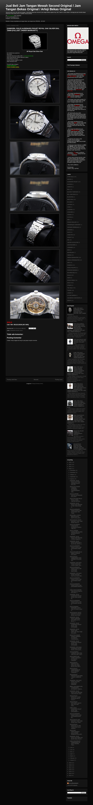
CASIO (69, 207)
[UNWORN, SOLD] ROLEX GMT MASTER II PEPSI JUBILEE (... (76, 538)
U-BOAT (69, 293)
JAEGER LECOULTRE (72, 242)
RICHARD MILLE (71, 272)
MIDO (68, 250)
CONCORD (70, 212)
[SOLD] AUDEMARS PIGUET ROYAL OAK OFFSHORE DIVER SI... (75, 579)
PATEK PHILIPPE (71, 267)
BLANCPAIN (70, 197)
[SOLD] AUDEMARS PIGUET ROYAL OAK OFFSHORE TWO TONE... (75, 511)
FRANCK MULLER (71, 222)
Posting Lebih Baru (12, 379)
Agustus (72, 478)
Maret (71, 756)
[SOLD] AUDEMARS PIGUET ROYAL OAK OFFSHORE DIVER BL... (75, 547)
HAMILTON (70, 234)
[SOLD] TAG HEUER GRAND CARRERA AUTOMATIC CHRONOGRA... (75, 637)
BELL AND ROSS (71, 194)
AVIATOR (69, 184)
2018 (70, 765)
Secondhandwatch (73, 783)
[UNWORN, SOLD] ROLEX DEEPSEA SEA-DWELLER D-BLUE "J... (75, 619)
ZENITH (69, 300)
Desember (72, 470)
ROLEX (69, 275)
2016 (70, 769)
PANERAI (69, 265)
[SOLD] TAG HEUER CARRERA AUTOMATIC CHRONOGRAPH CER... (75, 489)
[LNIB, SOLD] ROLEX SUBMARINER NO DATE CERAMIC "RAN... (75, 743)
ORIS (68, 262)
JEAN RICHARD (71, 244)
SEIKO (69, 277)
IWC (68, 239)
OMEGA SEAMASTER (72, 257)
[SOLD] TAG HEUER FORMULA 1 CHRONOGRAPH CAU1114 (79, 432)
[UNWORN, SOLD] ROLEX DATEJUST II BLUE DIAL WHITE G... (76, 542)
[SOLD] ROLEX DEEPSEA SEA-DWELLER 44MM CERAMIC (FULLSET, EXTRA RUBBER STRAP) (80, 446)
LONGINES (70, 247)
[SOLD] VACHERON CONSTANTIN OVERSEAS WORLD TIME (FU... (75, 526)
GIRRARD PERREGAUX (73, 227)
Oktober (72, 474)
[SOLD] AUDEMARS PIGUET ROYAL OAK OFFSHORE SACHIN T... (75, 602)
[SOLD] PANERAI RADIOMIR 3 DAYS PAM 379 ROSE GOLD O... (76, 608)
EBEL (68, 219)
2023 (70, 462)
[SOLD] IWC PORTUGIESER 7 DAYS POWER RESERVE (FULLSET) (76, 732)
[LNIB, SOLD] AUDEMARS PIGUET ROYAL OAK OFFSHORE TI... (75, 709)
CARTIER (69, 204)
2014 (70, 773)
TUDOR (69, 290)
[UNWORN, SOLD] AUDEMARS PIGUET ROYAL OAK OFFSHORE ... (75, 625)
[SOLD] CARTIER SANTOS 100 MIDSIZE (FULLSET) (76, 495)
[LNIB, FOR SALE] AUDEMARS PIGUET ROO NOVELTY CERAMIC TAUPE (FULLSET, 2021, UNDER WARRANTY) (76, 311)
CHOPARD (70, 209)
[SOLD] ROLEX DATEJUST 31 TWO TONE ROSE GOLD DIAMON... (75, 726)
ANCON (69, 179)
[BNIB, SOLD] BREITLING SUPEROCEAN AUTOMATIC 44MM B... (76, 688)
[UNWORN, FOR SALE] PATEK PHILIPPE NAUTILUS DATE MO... (76, 575)
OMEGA (69, 255)
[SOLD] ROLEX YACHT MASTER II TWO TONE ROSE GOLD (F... (76, 521)
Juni (71, 749)
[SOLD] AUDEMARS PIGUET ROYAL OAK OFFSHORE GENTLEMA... (75, 569)
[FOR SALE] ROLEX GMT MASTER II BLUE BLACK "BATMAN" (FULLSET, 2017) (80, 341)
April (71, 753)
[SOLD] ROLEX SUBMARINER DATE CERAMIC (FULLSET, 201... (76, 558)
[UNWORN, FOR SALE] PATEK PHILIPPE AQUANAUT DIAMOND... (75, 682)
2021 (70, 466)
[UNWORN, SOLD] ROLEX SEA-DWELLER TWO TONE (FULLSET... (76, 631)
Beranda (36, 379)
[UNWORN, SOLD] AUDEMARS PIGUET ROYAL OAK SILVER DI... (75, 596)
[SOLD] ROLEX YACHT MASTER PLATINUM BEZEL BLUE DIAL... (75, 614)
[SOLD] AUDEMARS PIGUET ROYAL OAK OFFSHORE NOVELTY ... (76, 585)
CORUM (69, 214)
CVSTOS (69, 217)
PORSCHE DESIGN (72, 270)
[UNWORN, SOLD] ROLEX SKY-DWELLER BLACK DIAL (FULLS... (76, 738)
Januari (72, 760)
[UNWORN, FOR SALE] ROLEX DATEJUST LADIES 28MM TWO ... (76, 564)
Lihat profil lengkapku (72, 785)
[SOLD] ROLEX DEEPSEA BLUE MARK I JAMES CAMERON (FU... (76, 676)
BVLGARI (69, 202)
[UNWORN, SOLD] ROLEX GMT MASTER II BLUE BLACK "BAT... (76, 692)
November (72, 472)
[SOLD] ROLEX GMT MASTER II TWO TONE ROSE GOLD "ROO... (76, 721)
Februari (72, 758)
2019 (70, 762)
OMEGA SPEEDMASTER (73, 260)
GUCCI (69, 232)
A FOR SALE (70, 176)
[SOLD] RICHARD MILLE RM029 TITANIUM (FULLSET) (76, 553)
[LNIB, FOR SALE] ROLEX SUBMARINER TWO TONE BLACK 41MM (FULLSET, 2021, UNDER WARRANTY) (79, 355)
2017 (70, 767)
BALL (68, 189)
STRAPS (69, 285)
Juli (71, 747)
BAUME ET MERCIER (72, 192)
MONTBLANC (70, 252)
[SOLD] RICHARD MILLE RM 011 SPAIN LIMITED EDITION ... (76, 500)
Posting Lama (58, 379)
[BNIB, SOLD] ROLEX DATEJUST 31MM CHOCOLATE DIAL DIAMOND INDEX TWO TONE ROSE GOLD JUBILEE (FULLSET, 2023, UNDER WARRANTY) (76, 419)
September (73, 476)
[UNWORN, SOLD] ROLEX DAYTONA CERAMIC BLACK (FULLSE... (75, 482)
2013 (70, 775)
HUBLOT (69, 237)
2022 (70, 464)
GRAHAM (69, 229)
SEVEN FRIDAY (71, 280)
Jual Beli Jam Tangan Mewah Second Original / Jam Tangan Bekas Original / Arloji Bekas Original (43, 7)
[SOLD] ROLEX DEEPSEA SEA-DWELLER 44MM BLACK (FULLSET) (75, 664)
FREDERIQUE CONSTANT (73, 224)
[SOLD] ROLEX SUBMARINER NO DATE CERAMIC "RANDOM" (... (75, 670)
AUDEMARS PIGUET (14, 330)
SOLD (21, 330)
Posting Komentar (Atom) (37, 383)
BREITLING (70, 199)
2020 (70, 468)
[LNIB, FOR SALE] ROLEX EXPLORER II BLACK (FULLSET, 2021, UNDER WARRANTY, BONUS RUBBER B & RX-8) (76, 404)
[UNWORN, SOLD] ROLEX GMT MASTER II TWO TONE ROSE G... (76, 505)
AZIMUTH (69, 186)
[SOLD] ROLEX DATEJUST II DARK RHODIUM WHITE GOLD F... (75, 697)
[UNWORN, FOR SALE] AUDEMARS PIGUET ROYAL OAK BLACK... (76, 648)
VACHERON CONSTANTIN (73, 298)
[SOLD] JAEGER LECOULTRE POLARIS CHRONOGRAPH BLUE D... (76, 532)
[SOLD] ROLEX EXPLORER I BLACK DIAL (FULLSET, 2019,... (75, 703)
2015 (70, 771)
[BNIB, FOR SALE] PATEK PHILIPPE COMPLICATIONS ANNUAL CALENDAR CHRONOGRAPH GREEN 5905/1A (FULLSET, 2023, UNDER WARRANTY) (75, 370)
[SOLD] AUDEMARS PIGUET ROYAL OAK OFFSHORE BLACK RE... (75, 715)
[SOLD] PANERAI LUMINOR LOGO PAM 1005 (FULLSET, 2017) (76, 653)
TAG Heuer (70, 287)
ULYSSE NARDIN (71, 295)
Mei (71, 751)
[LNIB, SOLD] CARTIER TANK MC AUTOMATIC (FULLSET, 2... (76, 591)
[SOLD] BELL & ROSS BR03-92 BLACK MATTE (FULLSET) (75, 516)
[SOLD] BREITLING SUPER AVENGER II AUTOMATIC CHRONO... (75, 658)
